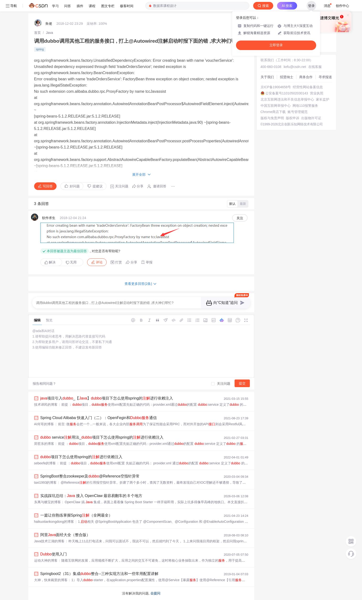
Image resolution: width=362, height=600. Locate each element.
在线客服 (315, 67)
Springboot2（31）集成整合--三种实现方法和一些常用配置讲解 (99, 574)
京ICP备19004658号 (276, 87)
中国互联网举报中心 (276, 106)
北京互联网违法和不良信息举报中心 (287, 99)
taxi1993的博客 (45, 482)
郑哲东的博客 (44, 444)
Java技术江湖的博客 (49, 541)
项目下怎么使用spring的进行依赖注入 (81, 457)
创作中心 (342, 6)
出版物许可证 (311, 118)
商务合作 (306, 77)
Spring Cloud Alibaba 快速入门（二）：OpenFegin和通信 (98, 418)
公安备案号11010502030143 (286, 93)
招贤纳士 (286, 77)
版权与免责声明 (272, 118)
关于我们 (267, 77)
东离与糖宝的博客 (47, 502)
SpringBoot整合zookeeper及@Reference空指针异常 (90, 476)
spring (40, 49)
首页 (37, 33)
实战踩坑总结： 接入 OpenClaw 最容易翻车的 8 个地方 (91, 496)
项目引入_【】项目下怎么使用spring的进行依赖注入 (106, 398)
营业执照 (316, 93)
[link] (37, 33)
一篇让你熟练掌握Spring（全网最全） (76, 515)
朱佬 (48, 24)
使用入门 (53, 554)
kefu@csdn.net (295, 67)
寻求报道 (325, 77)
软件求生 (48, 218)
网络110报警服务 (305, 106)
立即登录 (276, 45)
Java (49, 33)
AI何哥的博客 (44, 424)
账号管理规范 (298, 112)
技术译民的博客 (46, 404)
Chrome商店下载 (273, 112)
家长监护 (322, 99)
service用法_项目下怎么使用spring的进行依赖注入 (102, 437)
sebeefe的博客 (45, 463)
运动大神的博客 (46, 560)
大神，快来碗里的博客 (51, 580)
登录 (311, 6)
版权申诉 (292, 118)
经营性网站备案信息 (308, 87)
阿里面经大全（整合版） (65, 535)
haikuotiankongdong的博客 (54, 521)
